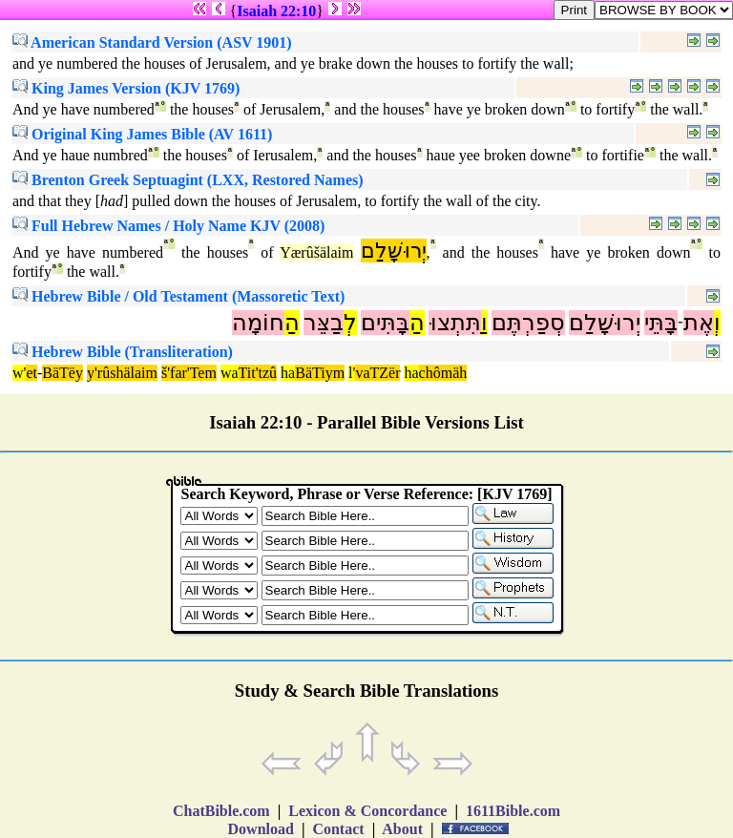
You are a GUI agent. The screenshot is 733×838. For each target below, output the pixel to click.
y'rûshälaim (122, 373)
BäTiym (320, 373)
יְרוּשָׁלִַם (394, 250)
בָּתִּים (385, 322)
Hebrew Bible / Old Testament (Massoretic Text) (178, 296)
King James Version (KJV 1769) (126, 88)
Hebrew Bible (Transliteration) (122, 352)
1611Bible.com (513, 811)
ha (288, 373)
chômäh (443, 373)
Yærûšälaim (316, 252)
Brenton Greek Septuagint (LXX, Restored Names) (188, 180)
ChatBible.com (221, 811)
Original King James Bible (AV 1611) (142, 134)
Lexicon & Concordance (367, 811)
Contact (337, 829)
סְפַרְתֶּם (528, 322)
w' (19, 373)
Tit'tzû (258, 373)
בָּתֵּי (661, 322)
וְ (717, 322)
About (403, 829)
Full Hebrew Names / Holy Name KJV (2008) (168, 226)
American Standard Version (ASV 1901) (152, 42)
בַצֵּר (324, 322)
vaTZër (377, 373)
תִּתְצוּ (455, 322)
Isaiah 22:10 (276, 11)
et (31, 373)
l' (351, 373)
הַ (417, 322)
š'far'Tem (189, 373)
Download (261, 829)
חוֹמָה (258, 322)
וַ (484, 322)
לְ (350, 322)
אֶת (698, 322)
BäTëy (62, 373)
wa (229, 373)
